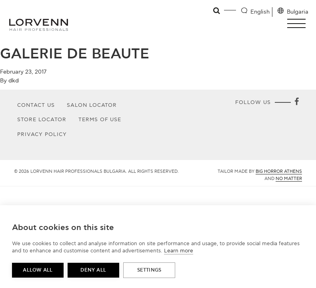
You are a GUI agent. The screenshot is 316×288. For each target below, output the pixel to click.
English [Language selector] (260, 11)
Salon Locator (92, 105)
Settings (149, 270)
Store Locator (41, 119)
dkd (13, 80)
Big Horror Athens (279, 171)
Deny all (93, 270)
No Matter (289, 178)
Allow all (37, 270)
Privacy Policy (42, 134)
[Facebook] (296, 102)
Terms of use (100, 119)
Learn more (178, 251)
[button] (298, 23)
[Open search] (217, 10)
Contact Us (36, 105)
